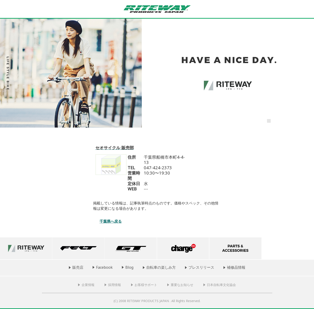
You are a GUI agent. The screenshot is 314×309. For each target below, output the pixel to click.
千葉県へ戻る (111, 221)
